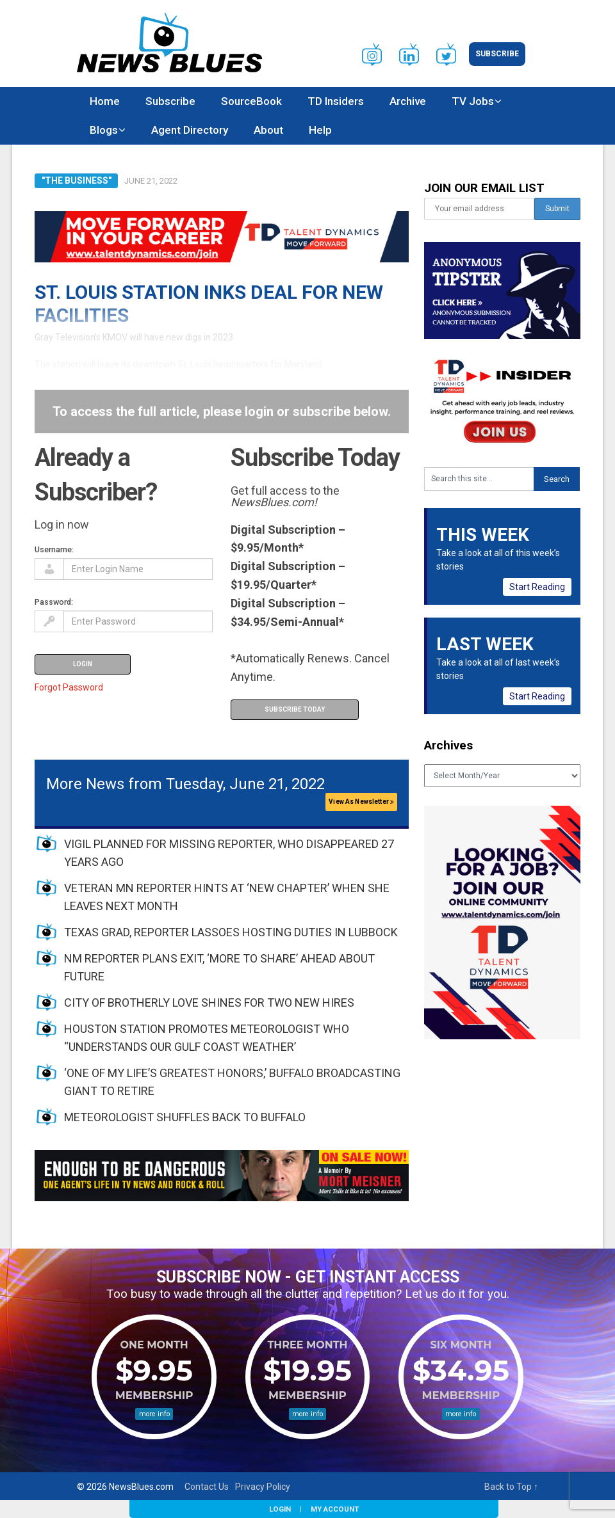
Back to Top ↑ (511, 1487)
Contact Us (206, 1487)
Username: (54, 549)
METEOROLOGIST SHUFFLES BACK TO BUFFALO (185, 1117)
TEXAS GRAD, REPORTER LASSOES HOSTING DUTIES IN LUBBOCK (231, 932)
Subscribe (497, 53)
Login (280, 1509)
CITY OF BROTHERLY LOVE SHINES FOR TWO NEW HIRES (209, 1002)
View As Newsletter (361, 801)
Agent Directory (189, 130)
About (268, 130)
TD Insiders (336, 101)
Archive (408, 101)
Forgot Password (69, 687)
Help (320, 130)
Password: (54, 602)
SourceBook (251, 101)
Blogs (104, 130)
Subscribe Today (295, 709)
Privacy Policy (262, 1487)
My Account (335, 1509)
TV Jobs (473, 101)
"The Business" (76, 180)
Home (105, 101)
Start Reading (537, 587)
